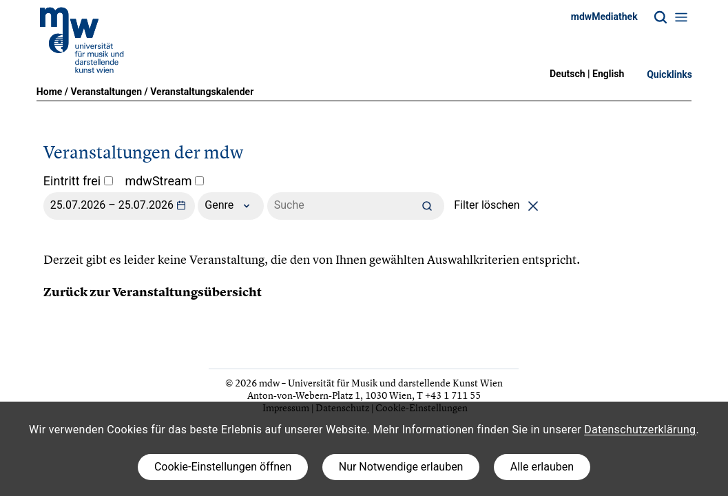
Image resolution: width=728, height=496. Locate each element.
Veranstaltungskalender (201, 91)
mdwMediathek (604, 16)
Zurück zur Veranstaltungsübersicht (152, 292)
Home (49, 91)
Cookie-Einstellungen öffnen (222, 466)
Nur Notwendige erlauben (401, 466)
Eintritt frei (78, 181)
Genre (231, 206)
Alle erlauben (542, 466)
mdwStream (164, 181)
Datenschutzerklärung (640, 429)
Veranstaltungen (106, 91)
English (608, 73)
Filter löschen (498, 204)
